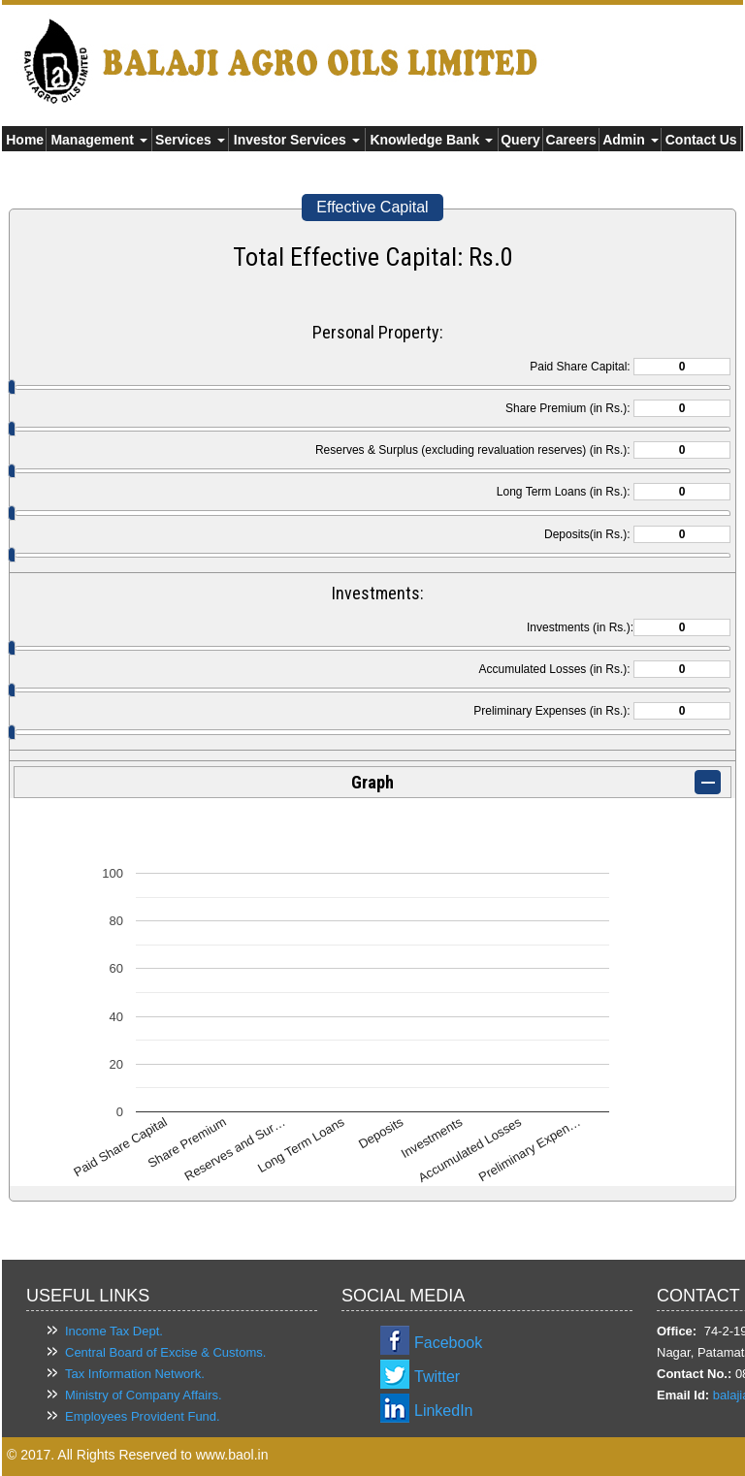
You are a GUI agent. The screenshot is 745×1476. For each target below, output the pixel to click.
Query (520, 139)
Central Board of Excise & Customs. (165, 1352)
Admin (630, 139)
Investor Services (297, 139)
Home (25, 139)
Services (190, 139)
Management (98, 139)
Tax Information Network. (135, 1373)
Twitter (437, 1376)
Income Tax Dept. (114, 1331)
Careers (571, 139)
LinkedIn (443, 1410)
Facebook (448, 1342)
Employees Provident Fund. (142, 1416)
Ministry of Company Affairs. (143, 1395)
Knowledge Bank (431, 139)
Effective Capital (372, 207)
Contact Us (701, 139)
